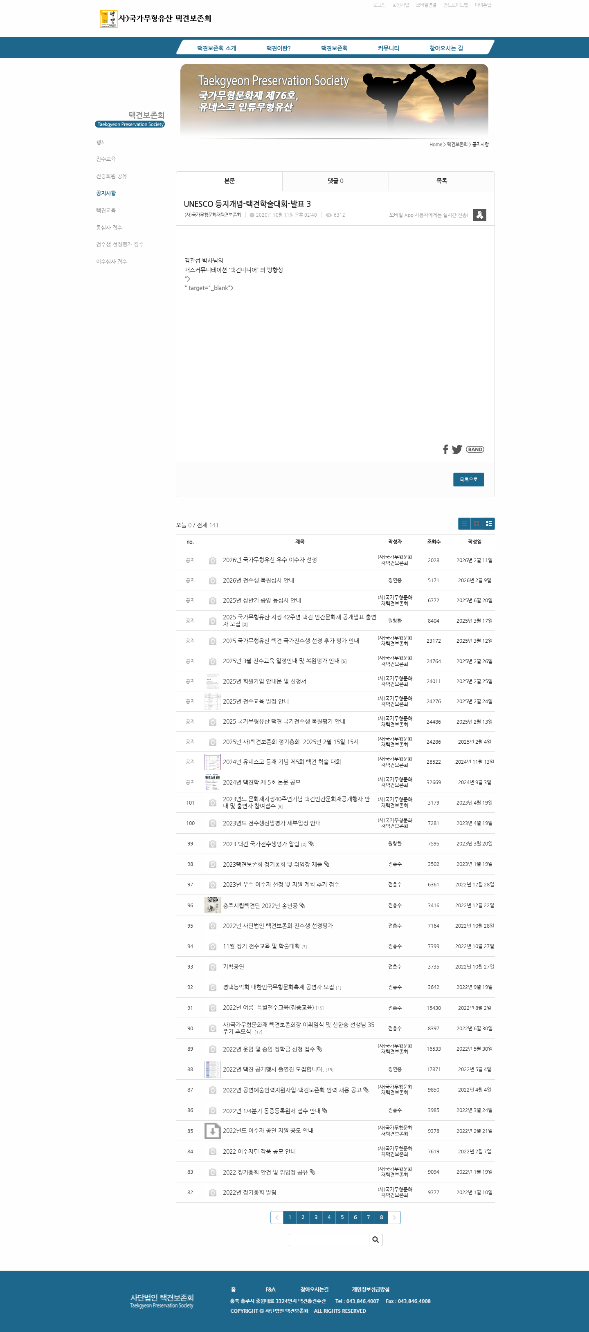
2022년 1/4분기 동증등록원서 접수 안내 (271, 1111)
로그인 (379, 5)
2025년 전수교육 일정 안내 (256, 701)
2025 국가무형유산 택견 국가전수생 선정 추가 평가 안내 (291, 640)
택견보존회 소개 (216, 48)
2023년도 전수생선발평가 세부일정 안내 (272, 823)
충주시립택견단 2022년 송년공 (260, 905)
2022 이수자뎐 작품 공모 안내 (259, 1151)
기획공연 (233, 966)
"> (187, 279)
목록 (441, 180)
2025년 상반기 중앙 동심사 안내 (262, 600)
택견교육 (106, 210)
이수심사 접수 (111, 261)
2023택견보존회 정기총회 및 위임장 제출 (272, 864)
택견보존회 (334, 48)
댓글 (335, 180)
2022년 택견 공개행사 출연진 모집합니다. (273, 1069)
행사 (101, 142)
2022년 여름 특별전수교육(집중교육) (268, 1007)
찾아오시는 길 (446, 48)
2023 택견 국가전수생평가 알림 (261, 844)
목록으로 (469, 479)
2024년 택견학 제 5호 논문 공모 (262, 782)
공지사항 (106, 193)
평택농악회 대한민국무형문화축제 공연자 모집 (278, 987)
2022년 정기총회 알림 (250, 1192)
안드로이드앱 (455, 5)
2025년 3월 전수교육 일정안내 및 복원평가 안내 (281, 660)
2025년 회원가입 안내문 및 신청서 (264, 681)
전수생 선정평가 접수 (120, 244)
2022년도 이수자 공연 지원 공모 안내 (268, 1130)
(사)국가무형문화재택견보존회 (212, 215)
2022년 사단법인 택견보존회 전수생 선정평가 (278, 925)
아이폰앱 (483, 5)
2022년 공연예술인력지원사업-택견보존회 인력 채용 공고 (292, 1090)
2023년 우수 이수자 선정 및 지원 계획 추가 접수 (281, 884)
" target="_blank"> (335, 354)
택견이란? (278, 48)
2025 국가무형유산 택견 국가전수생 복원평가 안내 (284, 721)
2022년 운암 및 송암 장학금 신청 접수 (269, 1049)
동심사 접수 (109, 227)
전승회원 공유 (111, 176)
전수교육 (106, 159)
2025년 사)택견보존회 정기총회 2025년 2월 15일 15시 (291, 741)
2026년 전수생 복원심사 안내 (258, 580)
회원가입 (401, 5)
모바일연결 (426, 5)
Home (435, 144)
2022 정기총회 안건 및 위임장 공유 (265, 1172)
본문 (229, 180)
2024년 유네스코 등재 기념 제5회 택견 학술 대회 (282, 761)
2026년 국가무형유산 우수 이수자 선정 (270, 559)
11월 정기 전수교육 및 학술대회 (261, 946)
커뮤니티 (388, 48)
